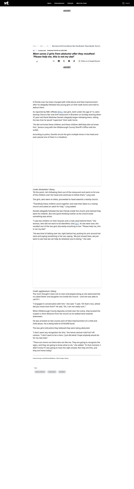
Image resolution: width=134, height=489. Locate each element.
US (47, 46)
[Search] (126, 3)
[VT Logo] (6, 3)
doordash (62, 425)
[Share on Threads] (74, 61)
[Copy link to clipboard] (54, 61)
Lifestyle (70, 3)
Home (34, 46)
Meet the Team (81, 3)
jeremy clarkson (40, 425)
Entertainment (59, 3)
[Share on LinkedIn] (59, 61)
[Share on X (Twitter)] (64, 61)
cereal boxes (51, 425)
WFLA (60, 112)
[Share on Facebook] (69, 61)
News (49, 3)
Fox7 (77, 223)
